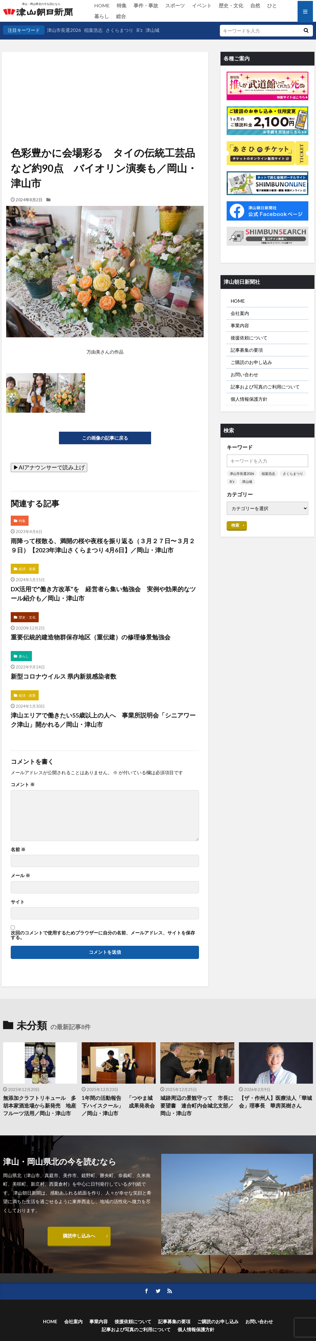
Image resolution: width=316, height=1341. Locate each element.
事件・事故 (146, 5)
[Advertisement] (104, 83)
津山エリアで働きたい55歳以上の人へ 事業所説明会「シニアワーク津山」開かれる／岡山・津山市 (103, 719)
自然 (255, 5)
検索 (235, 525)
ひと (272, 5)
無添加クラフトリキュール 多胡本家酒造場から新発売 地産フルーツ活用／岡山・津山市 (39, 1105)
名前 (18, 849)
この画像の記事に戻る (105, 438)
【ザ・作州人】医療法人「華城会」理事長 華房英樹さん (275, 1102)
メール (20, 875)
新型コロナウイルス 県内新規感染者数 (63, 676)
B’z (139, 30)
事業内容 (240, 325)
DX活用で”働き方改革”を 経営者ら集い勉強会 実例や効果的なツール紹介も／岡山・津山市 (103, 593)
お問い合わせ (244, 374)
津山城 (152, 30)
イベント (202, 5)
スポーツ (175, 5)
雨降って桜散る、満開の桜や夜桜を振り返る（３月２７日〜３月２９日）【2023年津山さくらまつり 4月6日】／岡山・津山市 (103, 545)
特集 (122, 5)
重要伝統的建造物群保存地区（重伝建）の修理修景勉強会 (90, 637)
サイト (18, 902)
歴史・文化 (231, 5)
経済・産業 (27, 569)
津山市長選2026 (64, 30)
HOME (102, 5)
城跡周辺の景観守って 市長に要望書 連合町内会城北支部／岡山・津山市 (196, 1105)
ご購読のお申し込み (251, 362)
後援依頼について (249, 337)
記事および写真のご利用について (265, 386)
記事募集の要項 (247, 350)
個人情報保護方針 (249, 399)
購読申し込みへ (79, 1235)
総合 (121, 16)
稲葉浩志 (93, 30)
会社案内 (240, 313)
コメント (23, 784)
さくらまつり (119, 30)
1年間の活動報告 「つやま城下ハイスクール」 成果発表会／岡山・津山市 (118, 1105)
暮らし (101, 16)
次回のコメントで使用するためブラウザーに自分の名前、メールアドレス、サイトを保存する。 (103, 935)
